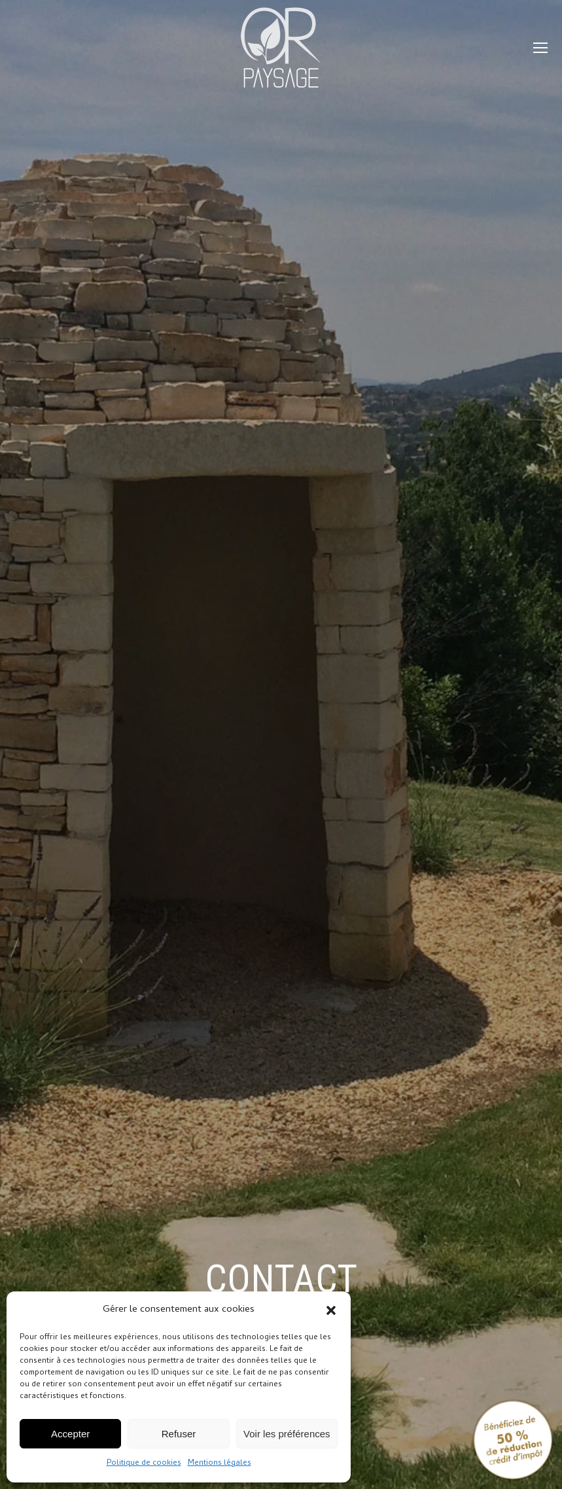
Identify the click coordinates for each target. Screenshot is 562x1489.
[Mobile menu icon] (540, 47)
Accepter (70, 1433)
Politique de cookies (144, 1463)
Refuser (179, 1433)
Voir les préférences (286, 1433)
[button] (331, 1310)
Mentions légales (219, 1463)
